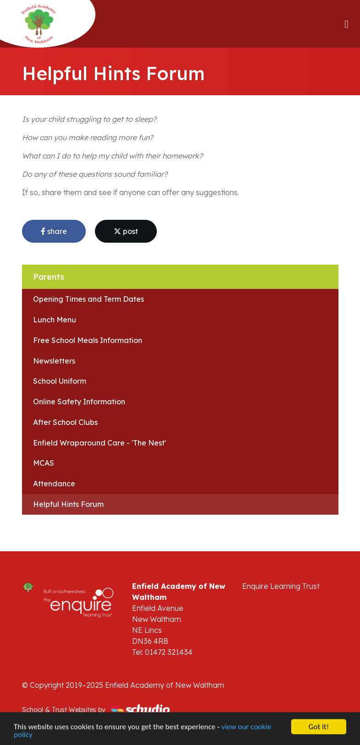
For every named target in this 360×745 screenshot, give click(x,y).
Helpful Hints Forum (68, 504)
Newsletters (54, 360)
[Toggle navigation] (346, 24)
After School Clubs (65, 422)
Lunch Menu (54, 319)
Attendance (54, 483)
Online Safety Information (79, 401)
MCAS (43, 463)
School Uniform (59, 381)
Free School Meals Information (87, 340)
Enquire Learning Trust (281, 586)
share (54, 231)
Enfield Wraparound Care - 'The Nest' (99, 442)
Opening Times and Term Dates (88, 299)
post (126, 231)
